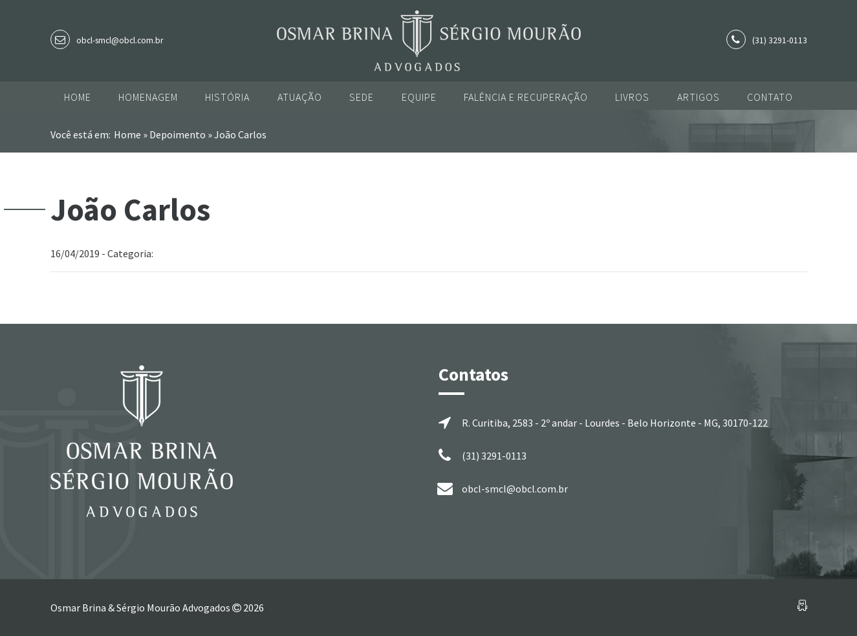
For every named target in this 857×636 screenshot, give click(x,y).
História (227, 96)
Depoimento (177, 134)
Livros (632, 96)
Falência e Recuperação (526, 96)
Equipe (419, 96)
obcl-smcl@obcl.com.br (119, 40)
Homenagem (148, 96)
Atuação (299, 96)
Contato (770, 96)
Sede (361, 96)
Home (77, 96)
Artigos (698, 96)
